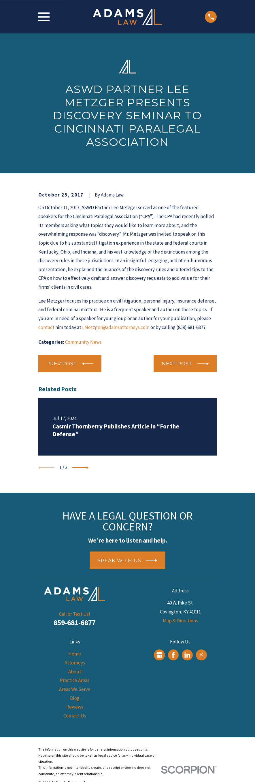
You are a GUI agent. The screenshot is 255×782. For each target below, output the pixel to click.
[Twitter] (201, 655)
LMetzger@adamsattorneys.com (116, 327)
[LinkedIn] (187, 655)
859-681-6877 (75, 622)
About (74, 671)
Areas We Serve (74, 689)
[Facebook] (173, 655)
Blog (75, 698)
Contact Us (74, 716)
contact (46, 327)
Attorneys (75, 663)
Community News (83, 342)
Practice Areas (74, 680)
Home (74, 654)
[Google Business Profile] (159, 655)
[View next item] (80, 468)
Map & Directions (180, 620)
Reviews (74, 707)
